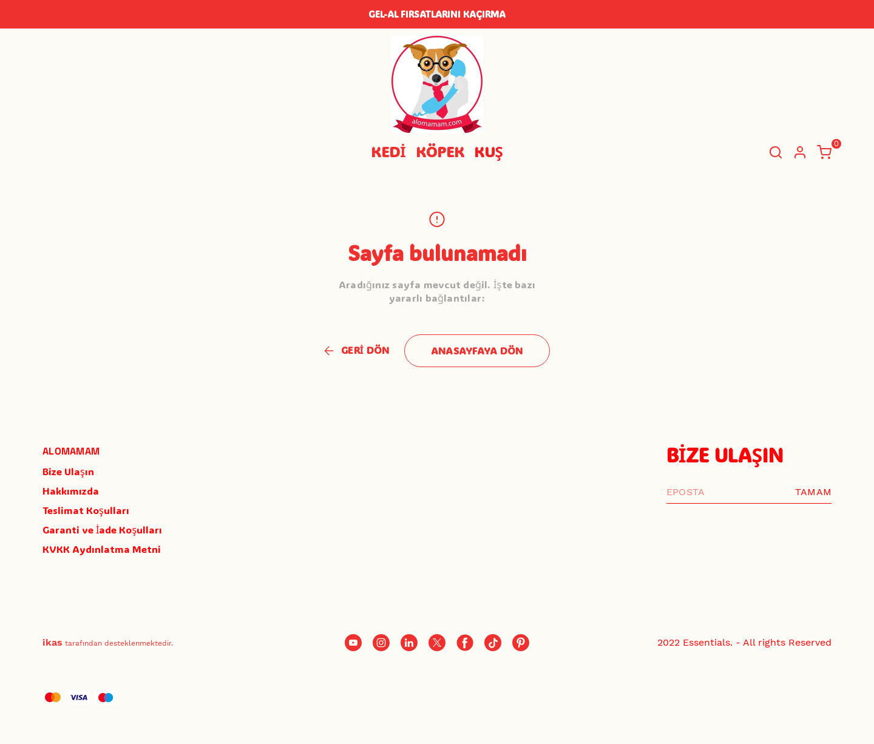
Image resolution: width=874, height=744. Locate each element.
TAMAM (813, 492)
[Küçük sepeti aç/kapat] (824, 152)
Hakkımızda (70, 490)
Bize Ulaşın (68, 471)
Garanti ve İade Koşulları (102, 529)
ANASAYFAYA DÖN (477, 350)
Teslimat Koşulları (85, 510)
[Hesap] (800, 152)
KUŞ (488, 151)
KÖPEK (440, 151)
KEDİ (388, 151)
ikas (52, 642)
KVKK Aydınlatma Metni (101, 549)
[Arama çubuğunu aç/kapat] (776, 152)
